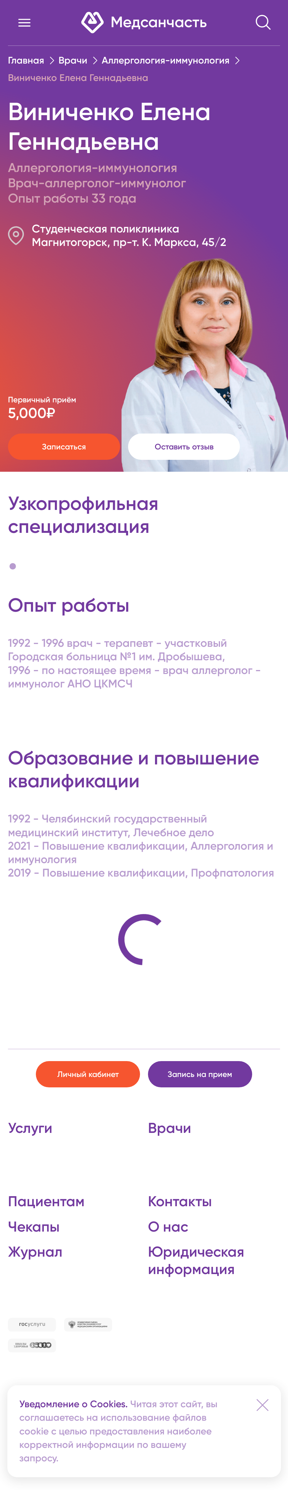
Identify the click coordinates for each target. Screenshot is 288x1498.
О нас (168, 1226)
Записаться (64, 447)
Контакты (180, 1201)
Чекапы (34, 1226)
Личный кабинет (88, 1074)
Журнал (35, 1251)
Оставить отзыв (184, 447)
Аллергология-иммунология (165, 60)
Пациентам (46, 1201)
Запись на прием (200, 1074)
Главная (26, 60)
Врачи (73, 60)
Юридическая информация (196, 1260)
